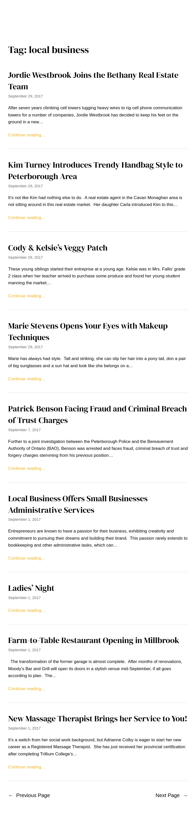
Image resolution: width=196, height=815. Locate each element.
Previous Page (29, 795)
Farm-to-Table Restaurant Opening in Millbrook (93, 640)
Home (98, 21)
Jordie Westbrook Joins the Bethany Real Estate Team (93, 80)
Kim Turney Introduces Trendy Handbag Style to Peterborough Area (95, 170)
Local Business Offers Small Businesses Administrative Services (78, 504)
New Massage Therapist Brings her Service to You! (97, 718)
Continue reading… (26, 135)
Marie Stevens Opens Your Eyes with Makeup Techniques (88, 331)
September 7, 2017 (24, 430)
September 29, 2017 (25, 96)
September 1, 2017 (24, 519)
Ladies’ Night (31, 588)
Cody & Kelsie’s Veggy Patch (57, 247)
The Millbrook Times (98, 8)
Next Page (172, 795)
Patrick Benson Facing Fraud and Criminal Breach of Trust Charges (97, 414)
